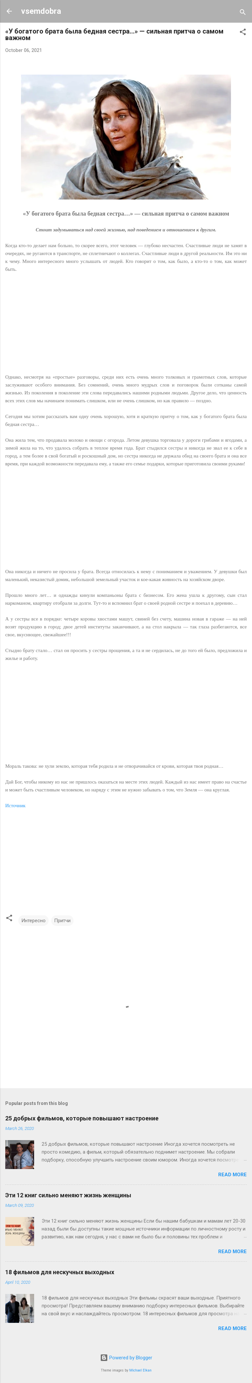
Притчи (62, 921)
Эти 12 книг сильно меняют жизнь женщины (68, 1195)
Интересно (33, 921)
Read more (232, 1175)
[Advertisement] (126, 327)
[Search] (243, 13)
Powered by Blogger (126, 1358)
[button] (243, 33)
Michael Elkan (140, 1370)
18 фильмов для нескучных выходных (59, 1272)
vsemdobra (41, 11)
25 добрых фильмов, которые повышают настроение (81, 1118)
